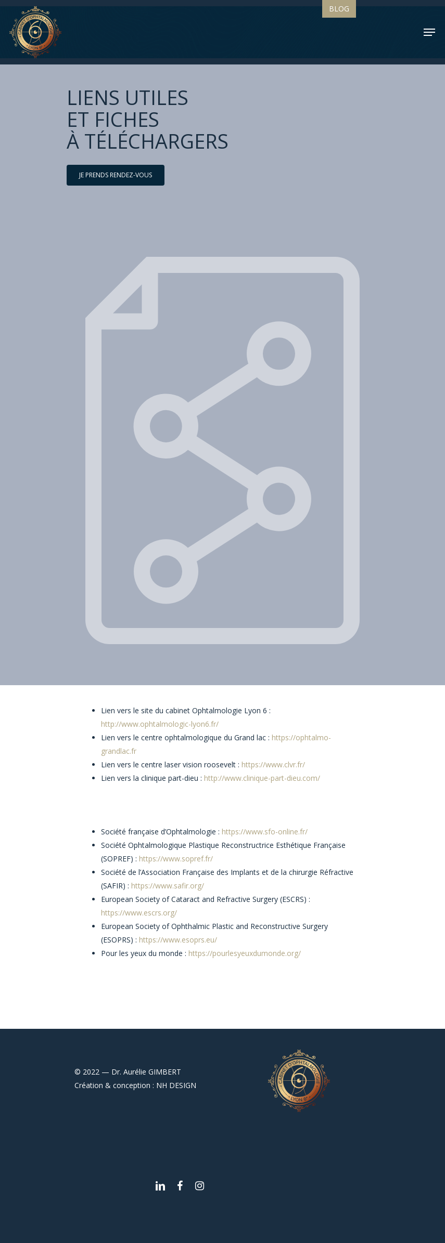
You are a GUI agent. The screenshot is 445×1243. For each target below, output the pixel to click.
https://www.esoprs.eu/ (178, 940)
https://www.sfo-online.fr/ (265, 831)
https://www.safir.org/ (167, 886)
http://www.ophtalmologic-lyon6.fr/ (160, 724)
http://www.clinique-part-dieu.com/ (262, 778)
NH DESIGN (176, 1085)
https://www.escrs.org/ (139, 913)
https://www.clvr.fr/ (273, 764)
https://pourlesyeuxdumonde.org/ (244, 953)
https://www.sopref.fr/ (176, 858)
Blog (339, 9)
